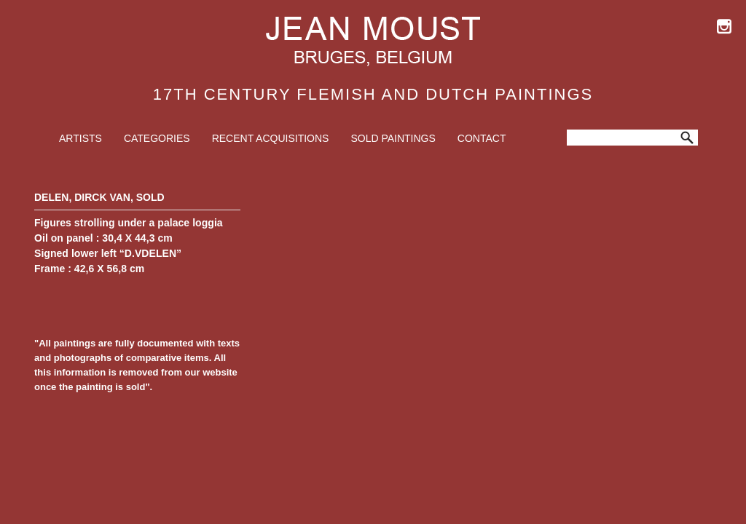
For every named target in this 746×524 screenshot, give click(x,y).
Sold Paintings (392, 138)
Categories (157, 138)
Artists (80, 138)
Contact (482, 138)
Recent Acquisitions (270, 138)
